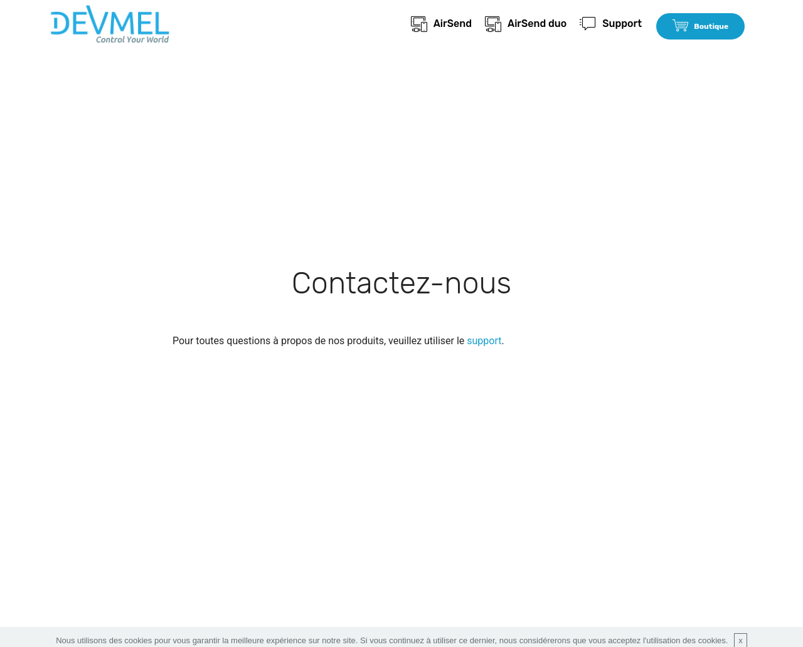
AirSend (441, 23)
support (484, 341)
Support (611, 23)
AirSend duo (525, 23)
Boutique (700, 26)
